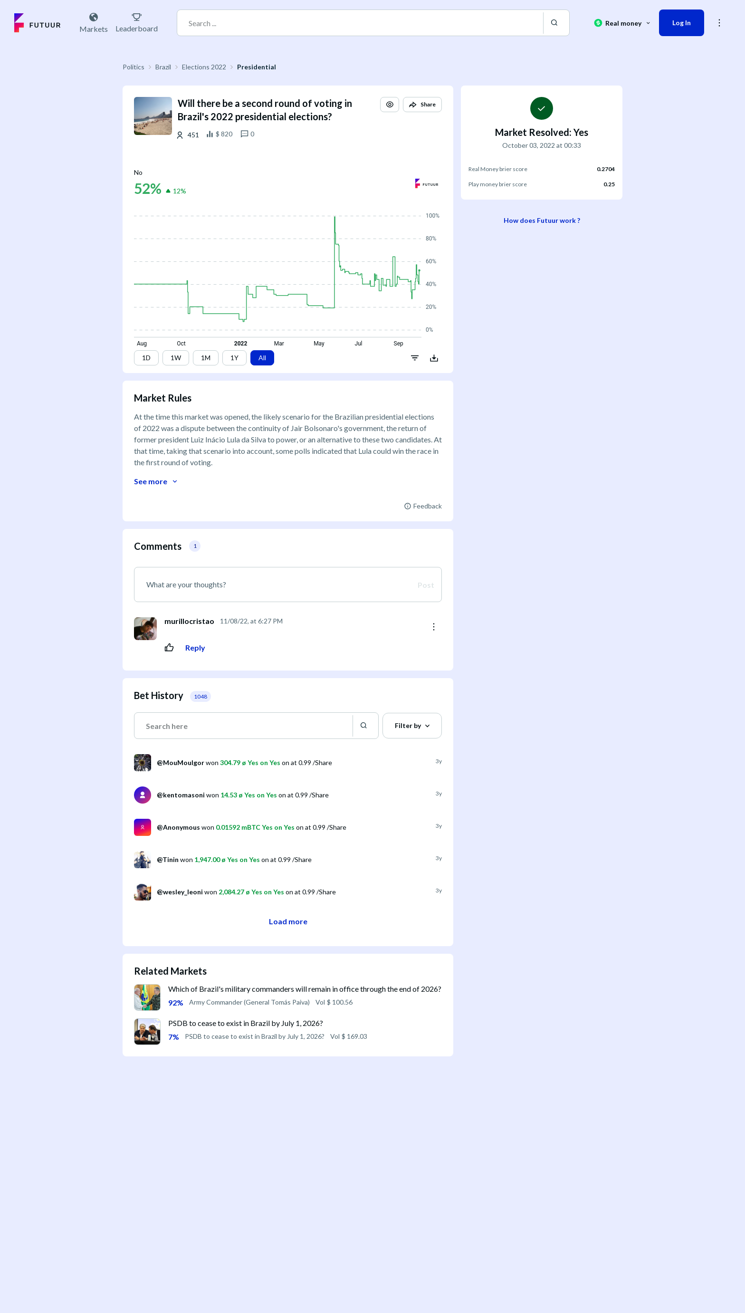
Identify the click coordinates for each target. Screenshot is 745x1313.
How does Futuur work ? (542, 220)
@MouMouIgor (180, 762)
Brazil (163, 67)
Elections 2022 (204, 67)
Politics (133, 67)
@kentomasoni (181, 795)
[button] (389, 104)
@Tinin (168, 859)
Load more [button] (288, 921)
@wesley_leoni (180, 892)
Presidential (256, 67)
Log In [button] (681, 23)
